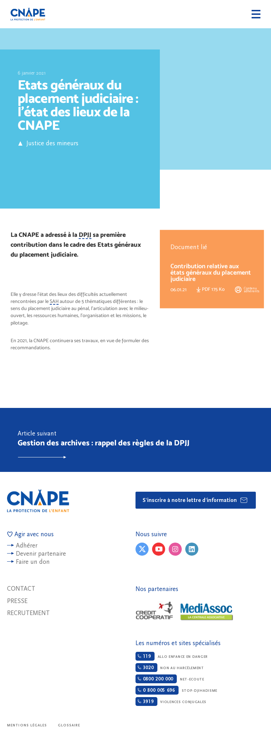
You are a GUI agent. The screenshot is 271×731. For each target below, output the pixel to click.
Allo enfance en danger (172, 656)
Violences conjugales (171, 701)
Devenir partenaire (41, 553)
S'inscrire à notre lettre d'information (195, 500)
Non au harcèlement (170, 667)
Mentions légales (27, 725)
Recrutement (28, 613)
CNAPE (28, 14)
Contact (21, 588)
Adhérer (26, 545)
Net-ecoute (170, 678)
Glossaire (69, 725)
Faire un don (33, 562)
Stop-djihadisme (176, 690)
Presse (17, 601)
